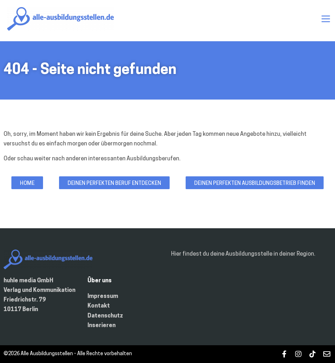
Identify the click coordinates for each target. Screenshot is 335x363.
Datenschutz (105, 316)
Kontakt (98, 306)
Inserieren (101, 326)
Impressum (102, 296)
